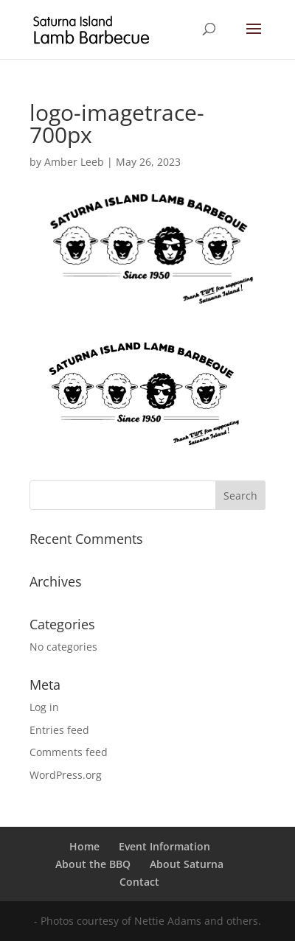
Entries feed (59, 730)
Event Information (164, 846)
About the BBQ (93, 864)
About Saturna (186, 864)
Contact (139, 882)
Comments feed (69, 752)
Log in (44, 707)
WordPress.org (66, 775)
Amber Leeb (74, 162)
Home (84, 846)
